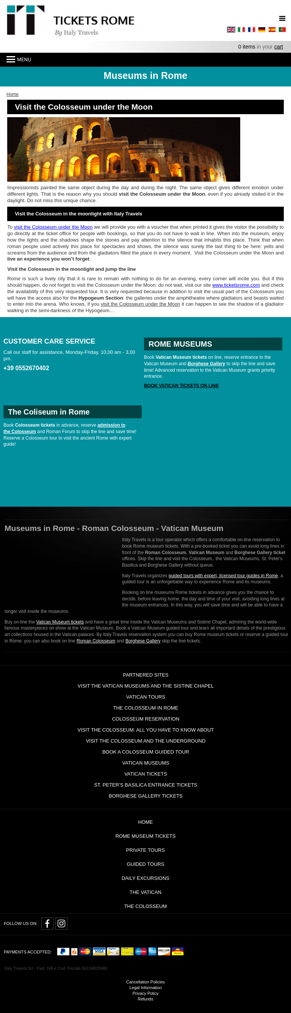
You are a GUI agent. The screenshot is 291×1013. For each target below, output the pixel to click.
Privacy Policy (145, 993)
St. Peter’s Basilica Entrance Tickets (145, 785)
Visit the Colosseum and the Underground (146, 741)
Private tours (145, 850)
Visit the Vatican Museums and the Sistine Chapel (146, 686)
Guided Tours (145, 864)
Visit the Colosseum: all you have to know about (145, 730)
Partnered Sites (145, 675)
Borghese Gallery (143, 641)
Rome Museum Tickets (146, 836)
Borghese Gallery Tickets (146, 796)
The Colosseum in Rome (145, 708)
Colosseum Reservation (146, 719)
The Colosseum (145, 906)
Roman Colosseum (96, 641)
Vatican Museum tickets (60, 622)
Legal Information (146, 987)
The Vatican (145, 892)
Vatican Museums (145, 763)
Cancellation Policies (145, 982)
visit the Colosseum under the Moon (53, 227)
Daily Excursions (145, 878)
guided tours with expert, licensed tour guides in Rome (223, 575)
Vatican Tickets (145, 774)
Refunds (145, 999)
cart (278, 47)
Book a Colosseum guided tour (145, 752)
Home (145, 822)
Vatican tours (145, 697)
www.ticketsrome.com (236, 285)
